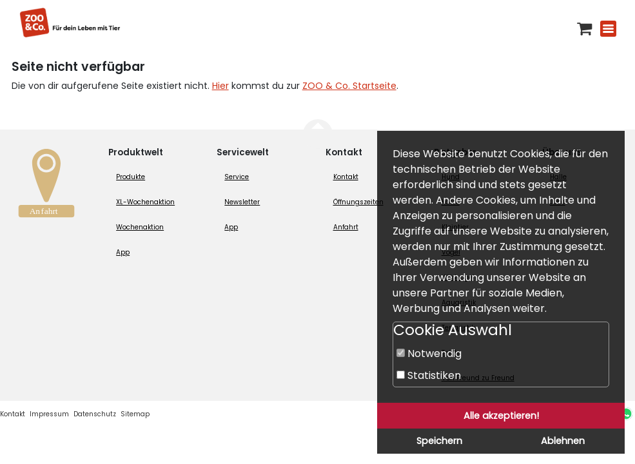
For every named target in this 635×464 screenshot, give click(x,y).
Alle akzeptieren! (501, 415)
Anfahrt (345, 227)
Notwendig (429, 353)
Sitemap (135, 414)
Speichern (439, 440)
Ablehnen (563, 440)
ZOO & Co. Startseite (349, 85)
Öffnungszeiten (358, 202)
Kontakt (345, 177)
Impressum (49, 414)
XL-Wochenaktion (145, 202)
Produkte (130, 177)
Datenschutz (94, 414)
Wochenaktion (140, 227)
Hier (220, 85)
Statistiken (428, 375)
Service (236, 177)
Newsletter (242, 202)
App (123, 252)
